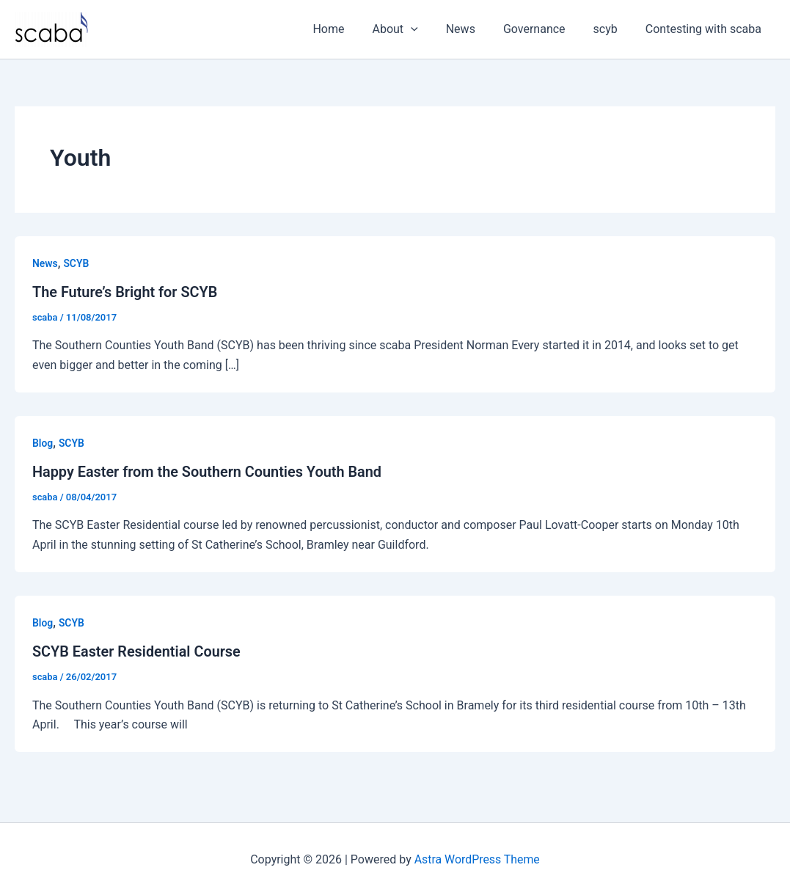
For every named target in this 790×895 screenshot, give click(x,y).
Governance (545, 29)
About (415, 29)
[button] (430, 29)
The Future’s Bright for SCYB (125, 292)
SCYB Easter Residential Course (137, 651)
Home (352, 29)
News (476, 29)
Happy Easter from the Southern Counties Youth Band (208, 471)
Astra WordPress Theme (477, 858)
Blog (42, 442)
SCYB (76, 263)
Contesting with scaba (706, 29)
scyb (612, 29)
